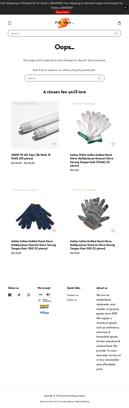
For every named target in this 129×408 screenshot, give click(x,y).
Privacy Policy (66, 401)
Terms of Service (48, 401)
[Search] (116, 33)
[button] (9, 23)
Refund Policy (82, 401)
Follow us (72, 299)
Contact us (73, 295)
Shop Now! (62, 12)
